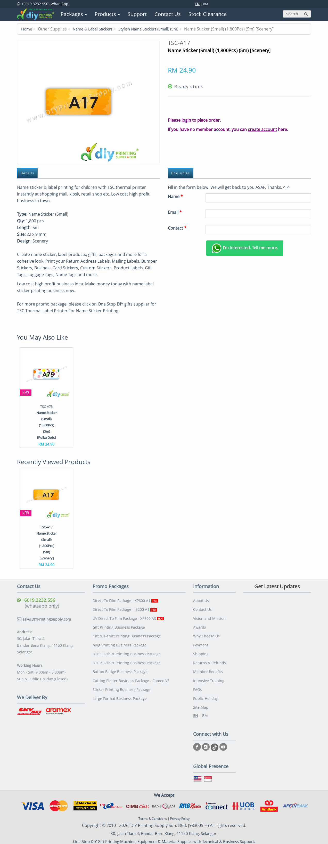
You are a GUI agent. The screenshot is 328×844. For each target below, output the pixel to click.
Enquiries (182, 173)
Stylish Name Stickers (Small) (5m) (155, 29)
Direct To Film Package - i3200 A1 (125, 608)
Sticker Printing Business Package (121, 680)
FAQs (197, 680)
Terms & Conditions (152, 807)
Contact (177, 228)
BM (205, 4)
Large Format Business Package (120, 688)
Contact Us (202, 608)
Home (27, 29)
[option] (46, 398)
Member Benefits (208, 664)
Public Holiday (205, 688)
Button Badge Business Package (120, 664)
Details (29, 173)
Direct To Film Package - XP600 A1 (125, 600)
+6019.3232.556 (36, 600)
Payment (200, 640)
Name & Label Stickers (95, 29)
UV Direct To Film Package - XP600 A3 (128, 616)
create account (262, 129)
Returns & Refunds (209, 656)
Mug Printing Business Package (119, 640)
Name (175, 197)
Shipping (201, 648)
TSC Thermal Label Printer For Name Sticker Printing (67, 311)
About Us (201, 600)
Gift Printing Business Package (119, 624)
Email (175, 212)
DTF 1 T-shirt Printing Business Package (127, 648)
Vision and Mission (209, 616)
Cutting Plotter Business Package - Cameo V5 (131, 672)
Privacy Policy (180, 807)
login (186, 120)
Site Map (200, 696)
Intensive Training (208, 672)
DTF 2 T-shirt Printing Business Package (127, 656)
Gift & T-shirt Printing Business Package (127, 632)
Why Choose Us (206, 632)
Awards (199, 624)
